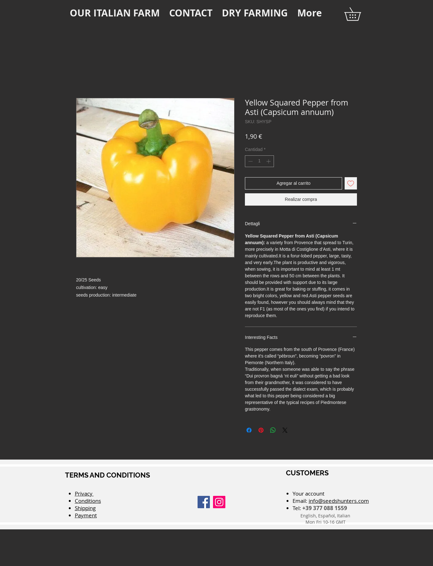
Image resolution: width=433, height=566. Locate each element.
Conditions (88, 500)
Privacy (84, 493)
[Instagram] (219, 502)
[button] (359, 14)
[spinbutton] (259, 161)
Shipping (85, 508)
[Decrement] (250, 161)
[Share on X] (285, 430)
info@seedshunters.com (339, 500)
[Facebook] (204, 502)
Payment (86, 515)
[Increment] (269, 161)
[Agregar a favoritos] (351, 183)
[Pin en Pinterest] (261, 430)
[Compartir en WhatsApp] (273, 430)
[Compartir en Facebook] (249, 430)
